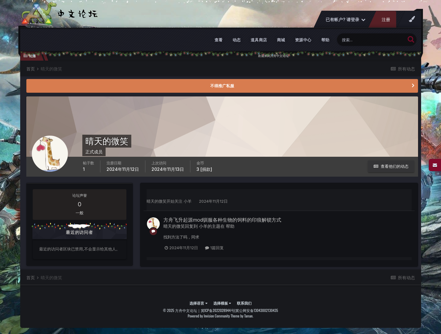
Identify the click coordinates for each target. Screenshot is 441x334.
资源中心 (303, 39)
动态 (237, 39)
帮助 (325, 39)
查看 (219, 39)
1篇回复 (214, 247)
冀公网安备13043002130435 (256, 310)
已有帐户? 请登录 (345, 19)
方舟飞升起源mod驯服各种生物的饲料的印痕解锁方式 (222, 220)
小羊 (188, 201)
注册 (385, 19)
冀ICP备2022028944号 (217, 310)
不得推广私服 (222, 85)
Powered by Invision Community (209, 315)
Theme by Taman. (242, 315)
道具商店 (259, 39)
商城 (281, 39)
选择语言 (198, 303)
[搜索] (371, 39)
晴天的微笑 (156, 201)
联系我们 (244, 303)
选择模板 (222, 303)
